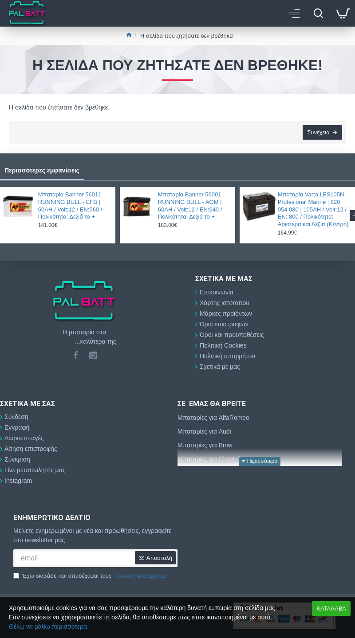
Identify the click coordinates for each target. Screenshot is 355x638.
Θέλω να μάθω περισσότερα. (49, 626)
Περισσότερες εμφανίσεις (41, 170)
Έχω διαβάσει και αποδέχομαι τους (90, 575)
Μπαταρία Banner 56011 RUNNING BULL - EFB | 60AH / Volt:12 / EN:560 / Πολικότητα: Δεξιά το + (70, 205)
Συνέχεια (318, 132)
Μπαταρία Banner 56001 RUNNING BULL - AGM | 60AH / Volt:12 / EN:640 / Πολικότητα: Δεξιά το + (190, 205)
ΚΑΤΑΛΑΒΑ (331, 608)
